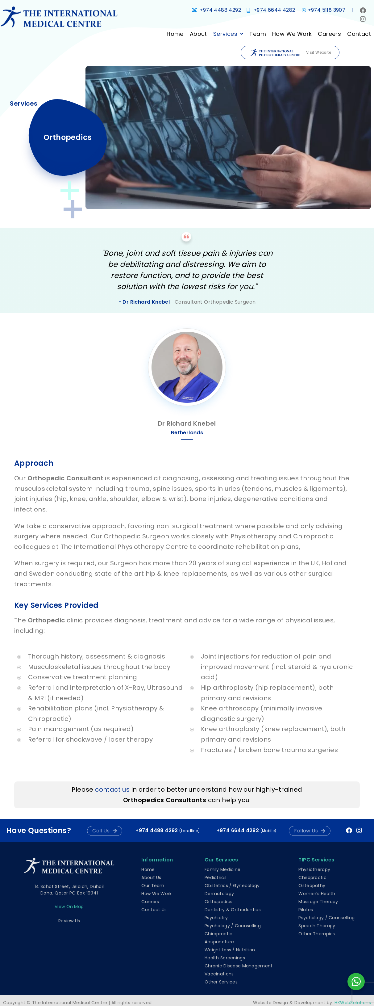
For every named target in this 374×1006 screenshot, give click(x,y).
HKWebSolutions (353, 1003)
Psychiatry (216, 918)
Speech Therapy (316, 926)
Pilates (305, 910)
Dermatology (219, 893)
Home (172, 34)
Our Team (152, 885)
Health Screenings (225, 958)
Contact (356, 34)
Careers (327, 34)
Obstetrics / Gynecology (232, 885)
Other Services (221, 982)
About (195, 34)
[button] (225, 34)
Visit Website (291, 53)
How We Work (289, 34)
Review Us (69, 921)
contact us (112, 789)
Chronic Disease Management (238, 966)
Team (255, 34)
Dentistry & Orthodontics (233, 910)
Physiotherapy (314, 869)
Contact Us (154, 910)
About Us (151, 877)
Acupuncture (219, 942)
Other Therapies (316, 934)
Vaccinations (219, 974)
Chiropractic (218, 934)
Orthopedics (218, 902)
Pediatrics (215, 877)
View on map (69, 906)
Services (225, 34)
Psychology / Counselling (233, 926)
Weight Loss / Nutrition (230, 950)
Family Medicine (222, 869)
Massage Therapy (318, 902)
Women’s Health (316, 893)
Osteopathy (311, 885)
